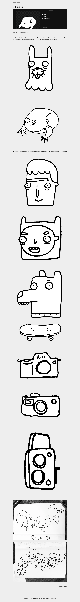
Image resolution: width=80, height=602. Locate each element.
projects (18, 2)
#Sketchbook (23, 32)
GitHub (44, 594)
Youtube (41, 594)
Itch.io (47, 594)
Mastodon (37, 594)
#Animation (15, 32)
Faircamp (33, 594)
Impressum (53, 598)
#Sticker (27, 32)
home (14, 2)
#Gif (19, 32)
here (47, 153)
